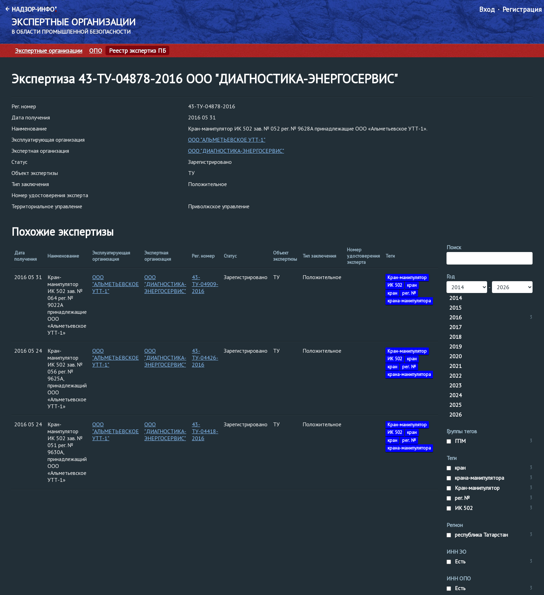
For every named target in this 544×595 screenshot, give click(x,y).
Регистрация (522, 9)
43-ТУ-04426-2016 (205, 357)
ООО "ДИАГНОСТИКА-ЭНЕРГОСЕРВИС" (236, 150)
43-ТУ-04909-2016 (205, 284)
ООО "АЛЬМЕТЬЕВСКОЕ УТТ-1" (226, 139)
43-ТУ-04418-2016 (205, 431)
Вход (487, 9)
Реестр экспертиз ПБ (137, 51)
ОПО (95, 51)
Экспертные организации (48, 51)
